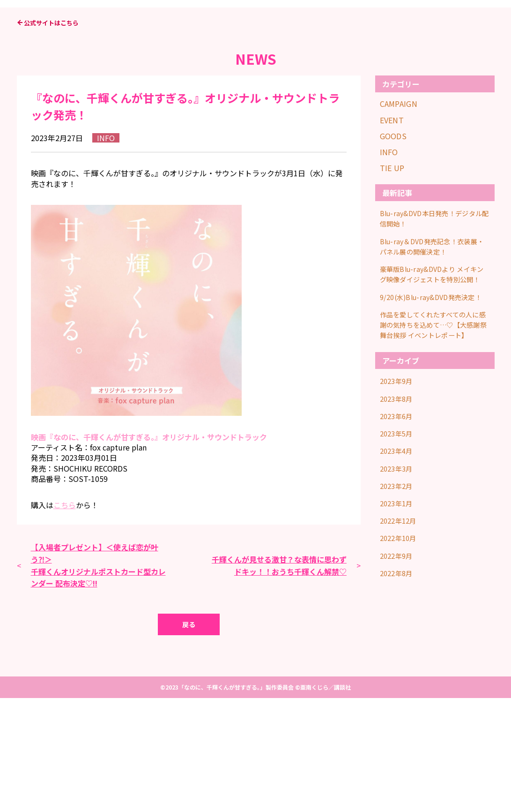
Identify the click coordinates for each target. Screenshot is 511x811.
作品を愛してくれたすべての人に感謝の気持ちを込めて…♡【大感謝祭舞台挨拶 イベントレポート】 (434, 448)
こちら (64, 617)
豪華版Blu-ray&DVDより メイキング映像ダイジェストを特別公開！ (434, 384)
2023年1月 (398, 618)
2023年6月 (398, 537)
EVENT (392, 232)
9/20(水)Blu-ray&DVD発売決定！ (429, 413)
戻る (188, 737)
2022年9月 (398, 665)
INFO (389, 264)
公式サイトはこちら (51, 135)
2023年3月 (398, 585)
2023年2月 (398, 602)
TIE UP (392, 280)
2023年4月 (398, 569)
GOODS (393, 248)
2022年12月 (401, 634)
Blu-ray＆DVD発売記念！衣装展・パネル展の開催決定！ (431, 354)
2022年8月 (398, 681)
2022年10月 (401, 650)
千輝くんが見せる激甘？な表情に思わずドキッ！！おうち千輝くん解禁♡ (279, 678)
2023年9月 (398, 505)
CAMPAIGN (399, 216)
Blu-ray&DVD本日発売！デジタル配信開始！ (434, 329)
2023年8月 (398, 522)
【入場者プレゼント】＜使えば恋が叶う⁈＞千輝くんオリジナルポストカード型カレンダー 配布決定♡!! (98, 677)
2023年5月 (398, 553)
